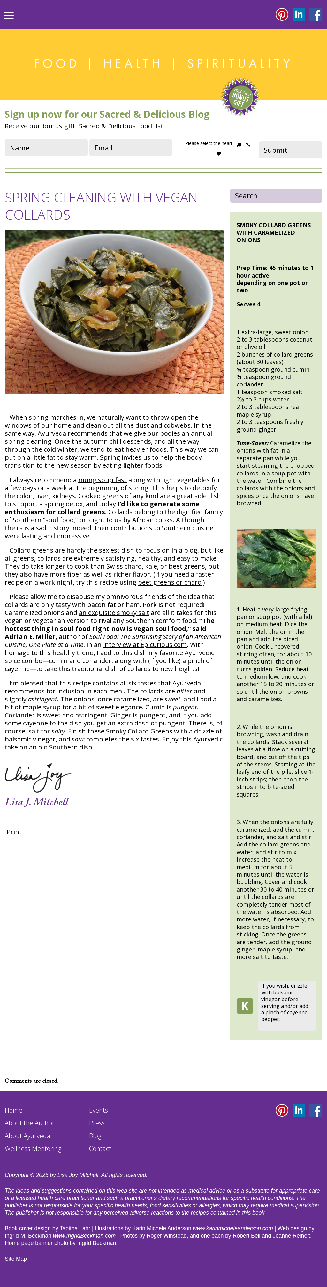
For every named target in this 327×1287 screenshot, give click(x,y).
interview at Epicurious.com (145, 644)
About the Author (30, 1123)
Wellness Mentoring (33, 1148)
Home (13, 1110)
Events (98, 1110)
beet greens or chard (170, 582)
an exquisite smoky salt (114, 612)
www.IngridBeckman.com (84, 1236)
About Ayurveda (27, 1135)
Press (97, 1123)
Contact (100, 1148)
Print (14, 832)
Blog (95, 1135)
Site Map (16, 1259)
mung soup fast (102, 479)
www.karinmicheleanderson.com (233, 1228)
